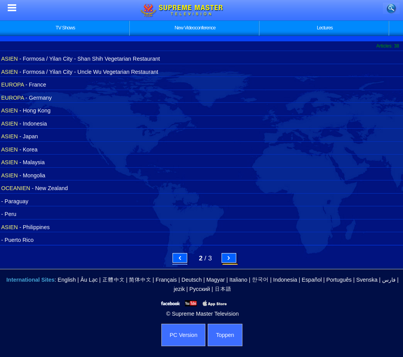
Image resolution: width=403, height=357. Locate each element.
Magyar (216, 280)
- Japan (19, 136)
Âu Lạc (89, 280)
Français (166, 280)
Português (339, 280)
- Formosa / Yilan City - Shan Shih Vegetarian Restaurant (80, 59)
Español (312, 280)
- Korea (19, 149)
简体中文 (140, 280)
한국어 (260, 280)
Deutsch (191, 280)
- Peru (8, 214)
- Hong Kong (26, 110)
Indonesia (285, 280)
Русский (200, 289)
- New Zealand (34, 188)
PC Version (183, 335)
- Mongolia (23, 175)
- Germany (26, 98)
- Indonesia (24, 124)
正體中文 (113, 280)
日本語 (223, 289)
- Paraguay (14, 201)
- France (23, 85)
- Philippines (25, 227)
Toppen (225, 335)
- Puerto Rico (17, 240)
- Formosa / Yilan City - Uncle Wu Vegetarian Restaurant (79, 72)
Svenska (367, 280)
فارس (389, 280)
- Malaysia (23, 162)
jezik (179, 289)
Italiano (238, 280)
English (67, 280)
